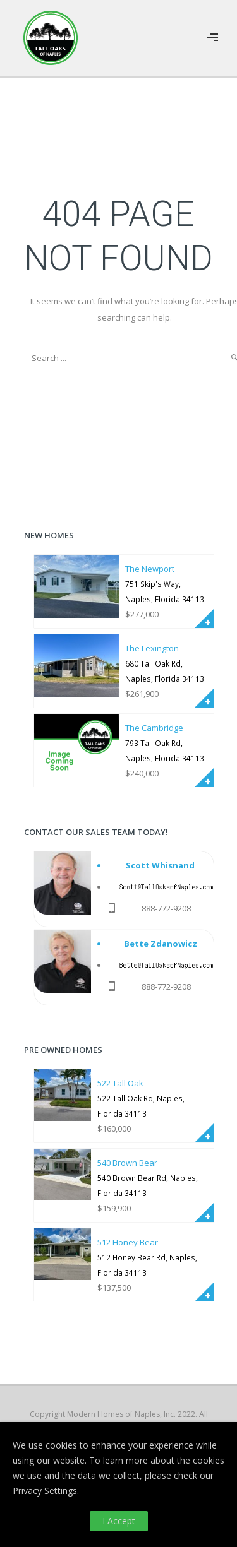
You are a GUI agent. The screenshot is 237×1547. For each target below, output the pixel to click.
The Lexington (152, 648)
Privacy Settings (45, 1491)
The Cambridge (154, 727)
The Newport (149, 568)
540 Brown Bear (127, 1162)
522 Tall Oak (120, 1083)
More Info (204, 618)
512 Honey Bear (127, 1242)
